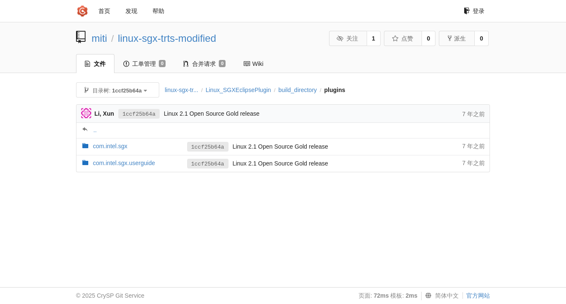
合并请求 (204, 64)
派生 (457, 38)
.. (95, 130)
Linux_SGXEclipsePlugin (238, 90)
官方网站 (478, 295)
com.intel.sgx (110, 146)
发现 (131, 11)
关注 (347, 38)
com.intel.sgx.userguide (124, 163)
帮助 (158, 11)
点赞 (402, 38)
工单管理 (144, 64)
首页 (104, 11)
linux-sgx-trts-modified (167, 38)
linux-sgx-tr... (181, 90)
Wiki (253, 63)
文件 (95, 63)
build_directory (297, 90)
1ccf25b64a (138, 114)
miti (99, 38)
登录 (474, 11)
